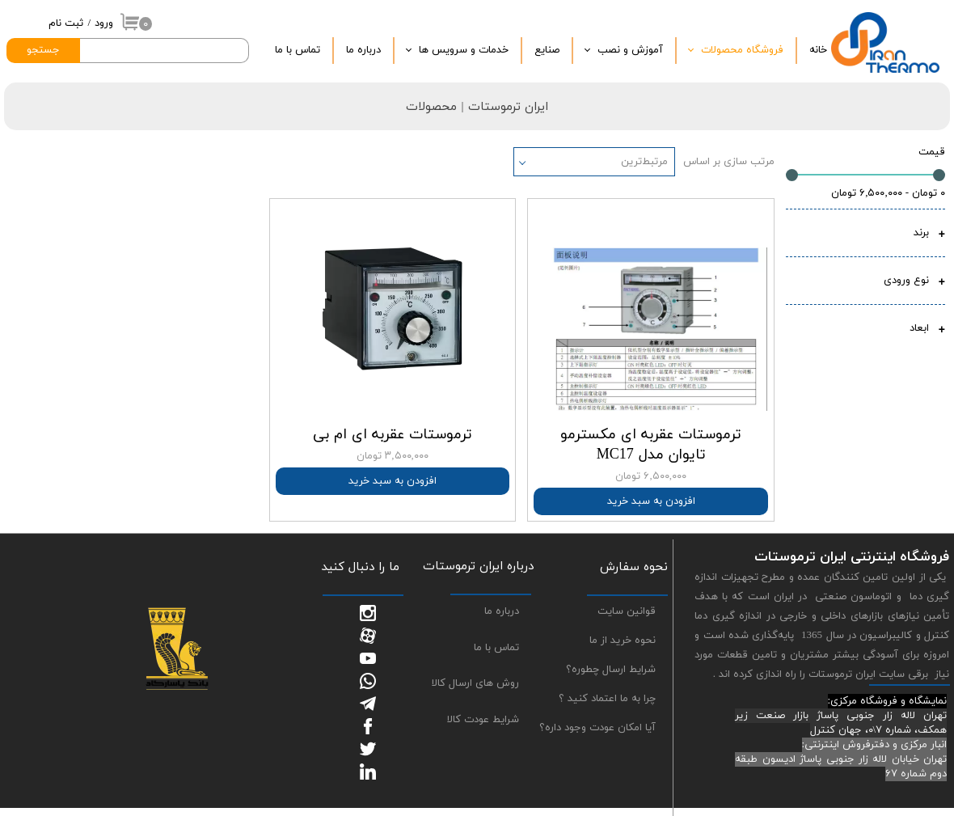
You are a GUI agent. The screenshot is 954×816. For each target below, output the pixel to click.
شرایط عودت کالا (483, 719)
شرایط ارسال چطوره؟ (611, 669)
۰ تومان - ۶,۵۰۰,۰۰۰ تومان (888, 193)
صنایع (546, 50)
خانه (818, 50)
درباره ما (501, 611)
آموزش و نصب (630, 50)
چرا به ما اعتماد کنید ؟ (607, 698)
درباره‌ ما (363, 50)
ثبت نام (66, 23)
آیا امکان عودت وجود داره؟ (597, 728)
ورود (104, 23)
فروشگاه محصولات (742, 50)
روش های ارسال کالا (475, 683)
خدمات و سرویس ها (464, 50)
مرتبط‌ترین (644, 161)
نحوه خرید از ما (622, 640)
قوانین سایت (626, 611)
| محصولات (436, 107)
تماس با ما (297, 50)
